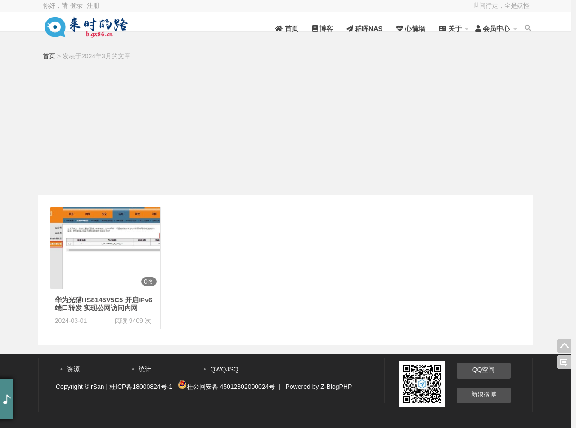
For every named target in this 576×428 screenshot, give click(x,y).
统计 (145, 369)
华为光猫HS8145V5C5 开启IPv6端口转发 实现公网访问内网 (104, 304)
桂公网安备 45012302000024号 (231, 386)
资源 (73, 369)
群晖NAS (359, 28)
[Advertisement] (286, 130)
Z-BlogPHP (336, 386)
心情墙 (404, 28)
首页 (280, 28)
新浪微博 (483, 394)
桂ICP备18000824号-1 (140, 386)
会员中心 (486, 28)
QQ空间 (483, 369)
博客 (316, 28)
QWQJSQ (224, 369)
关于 (444, 28)
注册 (93, 5)
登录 (76, 5)
